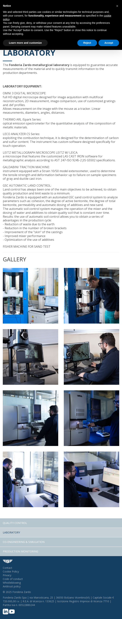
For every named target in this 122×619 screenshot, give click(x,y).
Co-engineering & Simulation (23, 542)
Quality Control (15, 523)
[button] (117, 6)
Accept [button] (108, 42)
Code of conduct (13, 579)
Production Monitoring (20, 551)
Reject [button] (87, 42)
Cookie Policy (11, 571)
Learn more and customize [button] (25, 42)
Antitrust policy (12, 586)
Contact (7, 568)
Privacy (7, 575)
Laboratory (11, 532)
